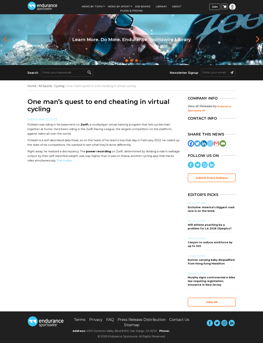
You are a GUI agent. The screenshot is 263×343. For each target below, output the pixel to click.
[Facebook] (191, 143)
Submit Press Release (212, 178)
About (176, 6)
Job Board (142, 6)
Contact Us (179, 319)
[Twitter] (197, 143)
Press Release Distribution (141, 319)
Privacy (95, 319)
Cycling (59, 86)
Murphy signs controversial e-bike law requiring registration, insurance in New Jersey (211, 281)
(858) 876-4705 (180, 331)
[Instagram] (210, 143)
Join (215, 6)
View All (211, 302)
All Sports (45, 86)
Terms (79, 319)
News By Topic (92, 6)
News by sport (119, 6)
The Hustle (64, 160)
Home (31, 86)
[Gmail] (216, 143)
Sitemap (131, 325)
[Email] (223, 143)
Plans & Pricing (131, 10)
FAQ (110, 319)
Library (161, 6)
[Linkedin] (204, 143)
